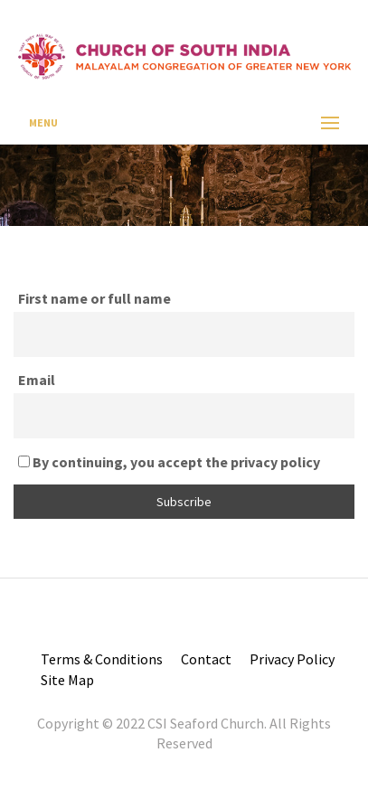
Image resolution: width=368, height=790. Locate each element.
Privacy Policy (292, 659)
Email (36, 380)
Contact (206, 659)
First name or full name (94, 298)
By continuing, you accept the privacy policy (169, 462)
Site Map (67, 680)
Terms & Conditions (102, 659)
